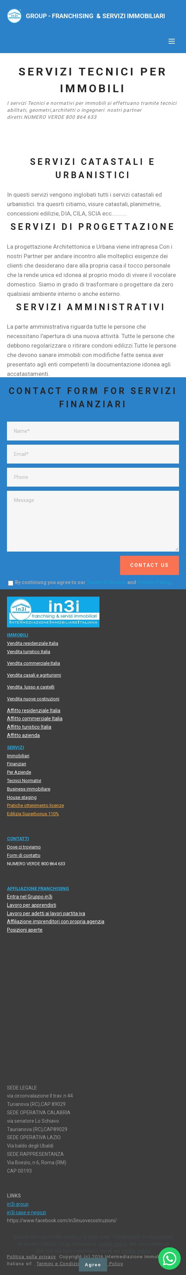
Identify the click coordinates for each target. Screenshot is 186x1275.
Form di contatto (23, 855)
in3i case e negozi (26, 1212)
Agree (93, 1264)
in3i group (18, 1204)
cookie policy (112, 1244)
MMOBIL (17, 635)
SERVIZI (15, 747)
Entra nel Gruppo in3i (29, 896)
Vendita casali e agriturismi (34, 675)
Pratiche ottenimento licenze (35, 805)
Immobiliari (18, 755)
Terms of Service (106, 582)
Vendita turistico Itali (27, 651)
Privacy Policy (153, 582)
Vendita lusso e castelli (30, 687)
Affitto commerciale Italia (34, 718)
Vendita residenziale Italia (32, 643)
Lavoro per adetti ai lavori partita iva (46, 913)
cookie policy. (136, 1251)
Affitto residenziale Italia (33, 710)
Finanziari (16, 763)
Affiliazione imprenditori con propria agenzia (55, 921)
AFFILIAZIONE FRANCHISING (38, 888)
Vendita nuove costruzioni (33, 698)
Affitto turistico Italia (29, 727)
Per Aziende (19, 772)
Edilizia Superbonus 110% (33, 813)
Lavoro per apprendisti (31, 905)
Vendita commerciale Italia (33, 663)
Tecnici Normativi (24, 780)
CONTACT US (149, 565)
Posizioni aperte (25, 930)
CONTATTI (18, 838)
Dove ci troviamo (24, 847)
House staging (22, 797)
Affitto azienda (23, 735)
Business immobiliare (28, 789)
